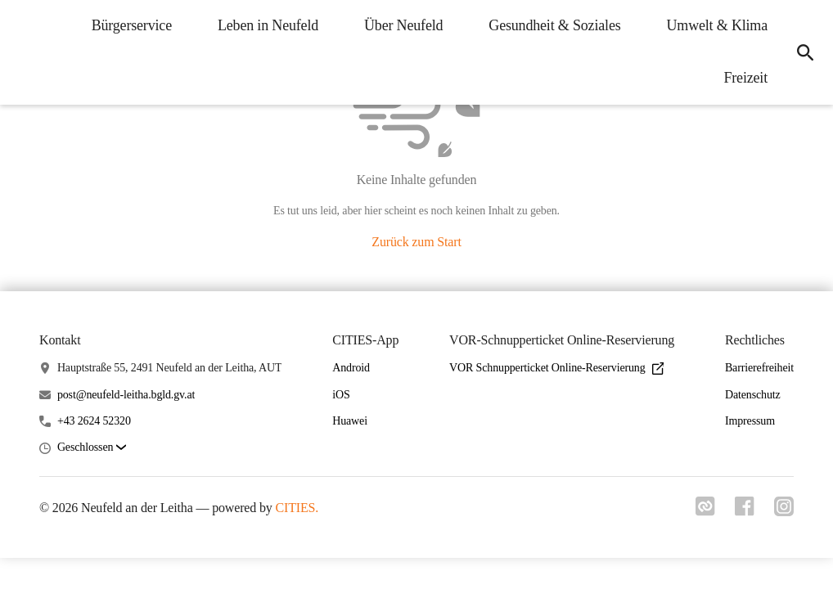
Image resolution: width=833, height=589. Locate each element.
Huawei (349, 421)
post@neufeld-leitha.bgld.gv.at (126, 395)
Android (351, 368)
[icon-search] (805, 52)
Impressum (750, 421)
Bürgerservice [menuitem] (132, 25)
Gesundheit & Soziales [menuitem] (554, 25)
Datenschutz (753, 395)
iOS (340, 395)
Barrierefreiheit (759, 368)
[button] (91, 447)
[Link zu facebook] (744, 511)
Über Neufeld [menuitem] (403, 25)
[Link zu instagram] (784, 511)
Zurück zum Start (416, 242)
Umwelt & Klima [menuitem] (717, 25)
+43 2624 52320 (94, 421)
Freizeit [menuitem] (745, 78)
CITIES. (296, 508)
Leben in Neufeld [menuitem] (268, 25)
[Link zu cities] (705, 511)
